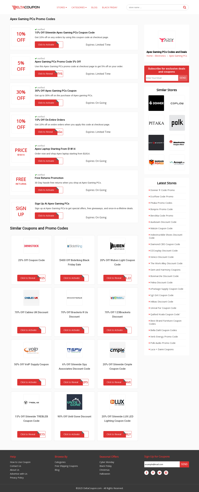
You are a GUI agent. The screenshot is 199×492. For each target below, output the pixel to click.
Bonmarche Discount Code (164, 276)
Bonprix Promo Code (161, 209)
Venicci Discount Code (161, 256)
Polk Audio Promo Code (162, 342)
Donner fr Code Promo (162, 190)
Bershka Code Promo (161, 215)
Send (183, 77)
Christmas (105, 469)
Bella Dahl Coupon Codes (163, 330)
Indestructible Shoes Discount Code (165, 236)
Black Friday (106, 465)
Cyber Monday (107, 462)
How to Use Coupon (20, 462)
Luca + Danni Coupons (161, 349)
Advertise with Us (18, 473)
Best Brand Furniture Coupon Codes (165, 322)
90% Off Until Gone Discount (74, 416)
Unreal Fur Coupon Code (162, 307)
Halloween (105, 473)
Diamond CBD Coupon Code (164, 244)
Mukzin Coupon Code (161, 228)
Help (13, 456)
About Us (14, 469)
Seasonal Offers (109, 456)
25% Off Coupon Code (31, 260)
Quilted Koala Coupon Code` (164, 314)
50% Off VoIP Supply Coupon (31, 364)
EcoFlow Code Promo (161, 196)
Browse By (61, 456)
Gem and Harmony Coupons (164, 269)
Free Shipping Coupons (66, 465)
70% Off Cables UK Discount (31, 312)
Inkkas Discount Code (161, 301)
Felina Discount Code (161, 282)
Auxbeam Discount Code (162, 221)
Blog (57, 469)
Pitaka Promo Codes (160, 202)
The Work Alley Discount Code (166, 263)
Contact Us (15, 465)
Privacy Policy (17, 477)
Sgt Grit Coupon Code (161, 295)
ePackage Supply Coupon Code (166, 288)
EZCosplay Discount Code (163, 250)
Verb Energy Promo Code (163, 336)
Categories (60, 462)
